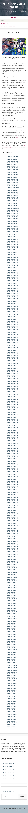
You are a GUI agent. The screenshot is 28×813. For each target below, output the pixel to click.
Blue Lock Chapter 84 (12, 590)
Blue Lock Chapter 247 (12, 321)
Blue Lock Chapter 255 (12, 308)
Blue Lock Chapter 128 (12, 518)
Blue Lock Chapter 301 (12, 231)
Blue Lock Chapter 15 (12, 703)
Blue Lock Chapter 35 (12, 670)
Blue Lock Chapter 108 (12, 551)
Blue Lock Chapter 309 (12, 218)
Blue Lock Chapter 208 (12, 388)
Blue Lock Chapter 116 (12, 538)
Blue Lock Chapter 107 (12, 553)
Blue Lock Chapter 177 (12, 438)
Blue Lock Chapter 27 (12, 683)
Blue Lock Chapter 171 (12, 448)
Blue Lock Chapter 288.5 (13, 252)
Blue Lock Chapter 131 (12, 513)
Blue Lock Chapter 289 (12, 251)
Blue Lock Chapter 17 (12, 700)
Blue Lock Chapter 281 (12, 265)
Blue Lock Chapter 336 (12, 171)
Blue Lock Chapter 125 (12, 523)
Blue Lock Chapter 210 (12, 384)
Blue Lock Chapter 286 (12, 257)
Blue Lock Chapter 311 (12, 215)
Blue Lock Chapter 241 (12, 331)
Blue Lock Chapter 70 (12, 613)
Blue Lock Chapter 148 (12, 486)
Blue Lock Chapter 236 (12, 339)
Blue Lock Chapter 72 (12, 610)
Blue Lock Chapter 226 (12, 355)
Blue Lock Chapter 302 (12, 229)
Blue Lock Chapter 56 (12, 636)
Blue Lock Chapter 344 (12, 156)
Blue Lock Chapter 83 (12, 592)
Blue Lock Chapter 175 (12, 442)
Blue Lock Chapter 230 (12, 349)
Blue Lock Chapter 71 (12, 611)
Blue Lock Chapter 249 (12, 318)
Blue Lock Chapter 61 (12, 628)
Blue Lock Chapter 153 (12, 478)
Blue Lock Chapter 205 (12, 393)
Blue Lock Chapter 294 (12, 242)
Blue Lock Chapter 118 (12, 535)
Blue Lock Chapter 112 (12, 544)
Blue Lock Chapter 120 (12, 531)
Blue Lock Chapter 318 (12, 202)
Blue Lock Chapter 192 (12, 414)
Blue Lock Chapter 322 (12, 195)
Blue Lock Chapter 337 (12, 169)
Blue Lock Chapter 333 (12, 176)
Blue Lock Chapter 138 (12, 502)
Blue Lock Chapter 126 (12, 522)
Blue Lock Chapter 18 (12, 698)
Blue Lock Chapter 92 (12, 577)
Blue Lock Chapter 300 (12, 233)
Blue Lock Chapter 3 (12, 722)
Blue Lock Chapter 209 (12, 386)
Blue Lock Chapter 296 (12, 239)
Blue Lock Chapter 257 (12, 304)
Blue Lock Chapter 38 (12, 665)
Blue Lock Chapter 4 (12, 721)
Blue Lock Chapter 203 (12, 396)
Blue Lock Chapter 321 (12, 197)
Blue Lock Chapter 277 (12, 272)
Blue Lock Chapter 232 (12, 345)
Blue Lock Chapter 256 (12, 306)
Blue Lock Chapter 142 (12, 495)
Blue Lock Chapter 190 (12, 417)
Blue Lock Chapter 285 (12, 259)
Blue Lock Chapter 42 (12, 659)
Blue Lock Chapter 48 (12, 649)
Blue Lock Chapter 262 (12, 296)
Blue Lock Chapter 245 (12, 324)
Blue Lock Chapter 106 (12, 554)
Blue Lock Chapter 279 (12, 269)
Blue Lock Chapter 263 (12, 295)
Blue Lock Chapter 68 (12, 616)
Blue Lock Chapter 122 (12, 528)
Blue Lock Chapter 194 (12, 411)
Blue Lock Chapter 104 (12, 558)
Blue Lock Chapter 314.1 (13, 210)
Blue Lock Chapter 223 (12, 360)
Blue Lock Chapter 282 (12, 264)
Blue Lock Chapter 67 (12, 618)
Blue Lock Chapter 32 (12, 675)
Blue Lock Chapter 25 (12, 686)
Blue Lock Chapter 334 (12, 174)
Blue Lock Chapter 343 (12, 158)
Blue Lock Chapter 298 (12, 236)
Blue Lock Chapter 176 (12, 440)
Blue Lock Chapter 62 (12, 626)
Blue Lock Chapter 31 (12, 677)
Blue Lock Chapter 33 (12, 673)
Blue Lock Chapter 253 (12, 311)
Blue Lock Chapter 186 (12, 424)
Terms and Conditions (8, 26)
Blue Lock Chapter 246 (12, 322)
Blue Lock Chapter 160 (12, 466)
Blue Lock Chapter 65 (12, 621)
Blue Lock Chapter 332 (12, 177)
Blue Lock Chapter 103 (12, 559)
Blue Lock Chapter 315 (12, 207)
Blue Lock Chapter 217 (12, 370)
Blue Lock (4, 20)
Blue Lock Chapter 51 (12, 644)
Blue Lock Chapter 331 (12, 179)
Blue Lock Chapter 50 (12, 646)
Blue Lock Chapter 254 (12, 309)
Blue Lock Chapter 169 (12, 451)
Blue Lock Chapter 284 (12, 260)
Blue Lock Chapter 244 (12, 326)
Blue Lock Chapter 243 (12, 327)
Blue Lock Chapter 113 (12, 543)
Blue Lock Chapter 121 (12, 530)
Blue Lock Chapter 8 (12, 714)
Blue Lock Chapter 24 (12, 688)
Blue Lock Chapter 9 (12, 713)
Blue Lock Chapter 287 (12, 256)
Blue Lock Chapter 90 (12, 580)
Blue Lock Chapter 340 (12, 164)
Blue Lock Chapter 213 (12, 376)
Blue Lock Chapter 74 (12, 607)
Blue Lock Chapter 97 (12, 569)
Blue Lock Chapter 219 (12, 367)
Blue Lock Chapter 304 (12, 226)
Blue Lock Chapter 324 (12, 192)
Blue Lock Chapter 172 (12, 447)
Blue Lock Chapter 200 (12, 401)
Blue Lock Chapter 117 (12, 536)
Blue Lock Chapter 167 (12, 455)
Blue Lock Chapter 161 (12, 464)
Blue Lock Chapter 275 (12, 275)
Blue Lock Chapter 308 (12, 220)
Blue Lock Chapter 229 (12, 350)
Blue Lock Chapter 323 (12, 193)
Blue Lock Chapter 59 (12, 631)
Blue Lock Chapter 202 (12, 398)
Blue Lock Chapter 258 (12, 303)
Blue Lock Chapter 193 (12, 412)
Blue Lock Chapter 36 (12, 669)
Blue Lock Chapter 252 (12, 313)
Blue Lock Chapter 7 (12, 716)
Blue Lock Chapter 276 (12, 273)
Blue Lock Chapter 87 (12, 585)
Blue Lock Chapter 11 (12, 709)
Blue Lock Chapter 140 (12, 499)
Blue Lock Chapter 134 (12, 509)
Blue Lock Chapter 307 (12, 221)
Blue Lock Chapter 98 (12, 567)
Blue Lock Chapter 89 (12, 582)
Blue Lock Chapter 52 (12, 642)
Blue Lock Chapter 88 (12, 584)
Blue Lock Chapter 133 (12, 510)
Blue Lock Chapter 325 (12, 190)
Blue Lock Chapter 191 (12, 415)
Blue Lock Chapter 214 (12, 375)
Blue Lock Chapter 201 (12, 399)
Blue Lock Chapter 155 (12, 474)
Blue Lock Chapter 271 (12, 282)
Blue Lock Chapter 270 (12, 283)
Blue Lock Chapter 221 (12, 363)
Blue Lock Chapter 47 (12, 651)
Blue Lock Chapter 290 (12, 249)
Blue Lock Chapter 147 (12, 487)
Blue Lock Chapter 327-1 (13, 187)
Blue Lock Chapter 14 (12, 704)
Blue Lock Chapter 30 (12, 678)
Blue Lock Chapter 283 (12, 262)
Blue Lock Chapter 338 (12, 167)
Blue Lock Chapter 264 (12, 293)
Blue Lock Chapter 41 (12, 660)
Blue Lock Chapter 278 (12, 270)
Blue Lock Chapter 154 (12, 476)
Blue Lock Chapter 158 (12, 469)
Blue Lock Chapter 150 (12, 482)
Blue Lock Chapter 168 (12, 453)
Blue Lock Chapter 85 (12, 589)
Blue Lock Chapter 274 (12, 277)
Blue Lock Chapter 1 (12, 726)
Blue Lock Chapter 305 (12, 224)
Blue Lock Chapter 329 (12, 182)
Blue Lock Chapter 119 (12, 533)
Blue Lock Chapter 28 (12, 682)
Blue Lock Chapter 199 (12, 402)
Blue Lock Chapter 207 (12, 389)
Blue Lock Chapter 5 (12, 719)
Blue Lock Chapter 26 (12, 685)
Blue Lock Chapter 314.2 (13, 208)
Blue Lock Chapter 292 (12, 246)
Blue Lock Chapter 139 (12, 500)
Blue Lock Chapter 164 (12, 460)
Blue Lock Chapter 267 (12, 288)
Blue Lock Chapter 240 (12, 332)
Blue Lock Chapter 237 (12, 337)
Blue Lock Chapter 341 (12, 161)
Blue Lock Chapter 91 (12, 579)
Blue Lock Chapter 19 (12, 696)
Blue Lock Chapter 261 (12, 298)
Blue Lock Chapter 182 (12, 430)
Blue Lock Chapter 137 (12, 504)
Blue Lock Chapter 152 (12, 479)
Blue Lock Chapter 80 (12, 597)
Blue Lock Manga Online (14, 5)
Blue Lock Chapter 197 (12, 406)
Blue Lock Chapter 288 (12, 254)
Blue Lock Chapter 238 (12, 336)
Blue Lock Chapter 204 (12, 394)
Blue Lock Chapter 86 (12, 587)
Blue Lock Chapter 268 (12, 287)
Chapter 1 (17, 137)
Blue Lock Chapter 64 (12, 623)
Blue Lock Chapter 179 (12, 435)
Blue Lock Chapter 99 (12, 566)
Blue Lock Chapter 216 (12, 371)
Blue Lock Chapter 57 (12, 634)
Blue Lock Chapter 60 (12, 629)
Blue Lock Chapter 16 (12, 701)
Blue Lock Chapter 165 (12, 458)
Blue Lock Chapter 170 (12, 450)
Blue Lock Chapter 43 (12, 657)
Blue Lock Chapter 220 (12, 365)
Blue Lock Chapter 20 (12, 695)
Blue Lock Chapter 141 (12, 497)
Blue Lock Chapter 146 (12, 489)
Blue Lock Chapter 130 (12, 515)
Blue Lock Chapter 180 (12, 433)
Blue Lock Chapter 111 (12, 546)
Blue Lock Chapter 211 (12, 381)
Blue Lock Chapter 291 (12, 247)
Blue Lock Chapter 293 (12, 244)
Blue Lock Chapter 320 (12, 198)
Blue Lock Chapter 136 (12, 505)
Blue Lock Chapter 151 (12, 481)
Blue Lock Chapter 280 (12, 267)
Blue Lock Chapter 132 (12, 512)
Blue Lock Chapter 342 (12, 159)
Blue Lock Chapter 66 (12, 620)
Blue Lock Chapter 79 (12, 598)
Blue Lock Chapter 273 (12, 278)
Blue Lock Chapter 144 (12, 492)
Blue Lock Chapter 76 (12, 603)
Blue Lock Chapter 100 (12, 564)
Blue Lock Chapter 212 (12, 378)
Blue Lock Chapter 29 (12, 680)
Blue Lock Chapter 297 (12, 238)
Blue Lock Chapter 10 (12, 711)
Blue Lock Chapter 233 (12, 344)
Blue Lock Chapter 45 (12, 654)
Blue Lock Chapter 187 (12, 422)
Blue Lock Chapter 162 (12, 463)
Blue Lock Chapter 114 (12, 541)
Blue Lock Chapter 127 (12, 520)
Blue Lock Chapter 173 (12, 445)
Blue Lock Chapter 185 (12, 425)
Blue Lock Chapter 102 (12, 561)
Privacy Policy (5, 23)
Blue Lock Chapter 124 (12, 525)
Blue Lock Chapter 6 (12, 718)
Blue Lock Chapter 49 (12, 647)
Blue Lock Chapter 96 (12, 571)
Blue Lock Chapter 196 (12, 407)
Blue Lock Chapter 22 (12, 691)
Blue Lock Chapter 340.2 (13, 162)
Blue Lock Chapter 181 (12, 432)
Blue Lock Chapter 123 (12, 527)
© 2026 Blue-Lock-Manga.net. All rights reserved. (13, 808)
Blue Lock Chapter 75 (12, 605)
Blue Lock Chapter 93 (12, 575)
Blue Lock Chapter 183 (12, 429)
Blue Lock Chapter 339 (12, 166)
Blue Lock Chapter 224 (12, 358)
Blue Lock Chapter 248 (12, 319)
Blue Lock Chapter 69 (12, 615)
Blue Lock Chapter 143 (12, 494)
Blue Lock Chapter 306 (12, 223)
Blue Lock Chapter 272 (12, 280)
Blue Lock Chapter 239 (12, 334)
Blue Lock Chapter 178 (12, 437)
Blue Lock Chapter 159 (12, 468)
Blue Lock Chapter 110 (12, 548)
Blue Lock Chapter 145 (12, 491)
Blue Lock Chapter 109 (12, 549)
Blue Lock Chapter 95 (12, 572)
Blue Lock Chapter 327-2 (13, 185)
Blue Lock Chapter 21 (12, 693)
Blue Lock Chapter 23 (12, 690)
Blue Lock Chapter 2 (12, 724)
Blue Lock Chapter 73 (12, 608)
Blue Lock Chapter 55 (12, 638)
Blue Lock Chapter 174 (12, 443)
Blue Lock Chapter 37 (12, 667)
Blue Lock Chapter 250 (12, 316)
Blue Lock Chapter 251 (12, 314)
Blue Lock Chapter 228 (12, 352)
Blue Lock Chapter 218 (12, 368)
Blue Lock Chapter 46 (12, 652)
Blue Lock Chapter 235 (12, 340)
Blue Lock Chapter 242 (12, 329)
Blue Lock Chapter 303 (12, 228)
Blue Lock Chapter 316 (12, 205)
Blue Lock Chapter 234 (12, 342)
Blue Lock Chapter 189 (12, 419)
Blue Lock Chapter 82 (12, 593)
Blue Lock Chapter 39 (12, 664)
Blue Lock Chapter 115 (12, 540)
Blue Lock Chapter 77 (12, 602)
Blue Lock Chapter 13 (12, 706)
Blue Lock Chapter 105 (12, 556)
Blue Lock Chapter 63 (12, 624)
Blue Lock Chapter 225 (12, 357)
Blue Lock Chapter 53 (12, 641)
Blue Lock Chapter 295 (12, 241)
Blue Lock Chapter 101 (12, 562)
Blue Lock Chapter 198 (12, 404)
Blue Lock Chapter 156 (12, 473)
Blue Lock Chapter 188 (12, 420)
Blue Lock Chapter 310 (12, 216)
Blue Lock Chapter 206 (12, 391)
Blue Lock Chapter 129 (12, 517)
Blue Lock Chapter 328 (12, 184)
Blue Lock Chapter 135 (12, 507)
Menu (15, 17)
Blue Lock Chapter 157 (12, 471)
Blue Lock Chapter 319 (12, 200)
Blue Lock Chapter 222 (12, 362)
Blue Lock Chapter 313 (12, 211)
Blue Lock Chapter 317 (12, 203)
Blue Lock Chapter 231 (12, 347)
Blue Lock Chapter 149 (12, 484)
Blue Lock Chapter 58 (12, 633)
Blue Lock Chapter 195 (12, 409)
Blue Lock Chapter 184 (12, 427)
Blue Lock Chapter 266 (12, 290)
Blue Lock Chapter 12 (12, 708)
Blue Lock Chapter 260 (12, 300)
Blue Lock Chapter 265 (12, 291)
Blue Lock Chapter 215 (12, 373)
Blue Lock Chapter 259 (12, 301)
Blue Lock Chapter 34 (12, 672)
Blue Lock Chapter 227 (12, 353)
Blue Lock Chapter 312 (12, 213)
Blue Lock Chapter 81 (12, 595)
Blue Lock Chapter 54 (12, 639)
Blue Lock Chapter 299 (12, 234)
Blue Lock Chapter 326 (12, 189)
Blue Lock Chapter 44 (12, 655)
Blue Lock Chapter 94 (12, 574)
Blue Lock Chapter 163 (12, 461)
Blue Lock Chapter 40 (12, 662)
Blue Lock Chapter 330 (12, 180)
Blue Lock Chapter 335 (12, 172)
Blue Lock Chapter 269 (12, 285)
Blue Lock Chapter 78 (12, 600)
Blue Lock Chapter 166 (12, 456)
